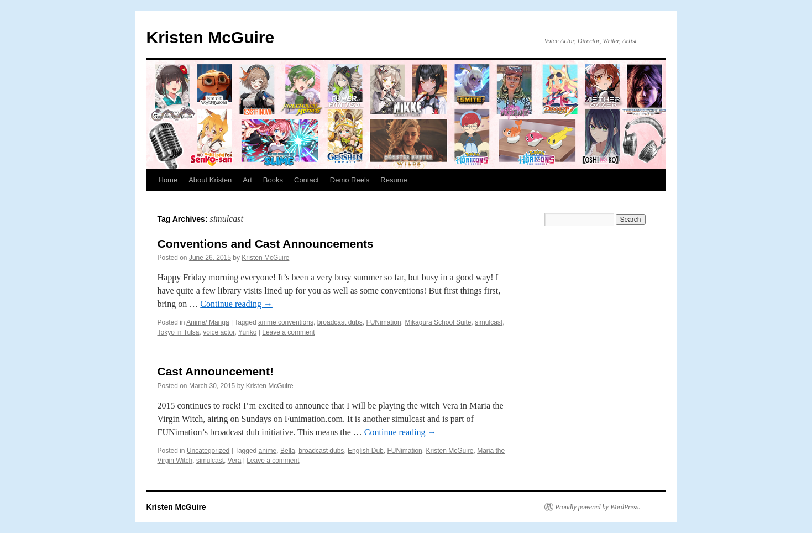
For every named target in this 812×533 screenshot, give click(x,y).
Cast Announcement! (216, 371)
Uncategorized (208, 450)
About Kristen (210, 180)
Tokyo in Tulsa (179, 332)
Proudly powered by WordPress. (598, 507)
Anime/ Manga (207, 322)
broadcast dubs (340, 322)
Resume (393, 180)
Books (273, 180)
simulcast (488, 322)
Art (247, 180)
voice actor (218, 332)
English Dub (366, 450)
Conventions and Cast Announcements (266, 243)
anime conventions (285, 322)
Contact (306, 180)
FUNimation (383, 322)
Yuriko (247, 332)
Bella (287, 450)
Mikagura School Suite (438, 322)
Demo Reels (350, 180)
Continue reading (236, 304)
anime (268, 450)
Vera (235, 460)
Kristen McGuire (210, 37)
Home (168, 180)
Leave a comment (288, 332)
